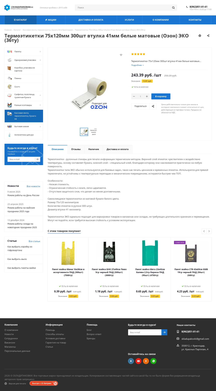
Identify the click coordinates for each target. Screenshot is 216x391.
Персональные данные (17, 350)
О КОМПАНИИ (161, 19)
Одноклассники (146, 361)
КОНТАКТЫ (195, 19)
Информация (54, 324)
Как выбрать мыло (17, 259)
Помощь (50, 329)
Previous (204, 231)
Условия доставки (55, 338)
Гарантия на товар (56, 342)
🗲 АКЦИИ (51, 19)
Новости (9, 334)
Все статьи (34, 241)
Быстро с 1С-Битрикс (41, 383)
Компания (11, 324)
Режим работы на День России (23, 195)
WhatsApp (153, 361)
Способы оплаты (55, 334)
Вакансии (9, 342)
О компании (11, 329)
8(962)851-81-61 (198, 6)
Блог (89, 329)
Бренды (91, 338)
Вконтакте (131, 361)
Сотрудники (11, 338)
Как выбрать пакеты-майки (22, 267)
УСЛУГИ (130, 19)
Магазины (10, 346)
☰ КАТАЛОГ (20, 19)
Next (209, 231)
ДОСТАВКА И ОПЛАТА (91, 19)
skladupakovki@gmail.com (195, 338)
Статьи (49, 346)
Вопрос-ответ (94, 334)
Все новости (33, 186)
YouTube (138, 361)
